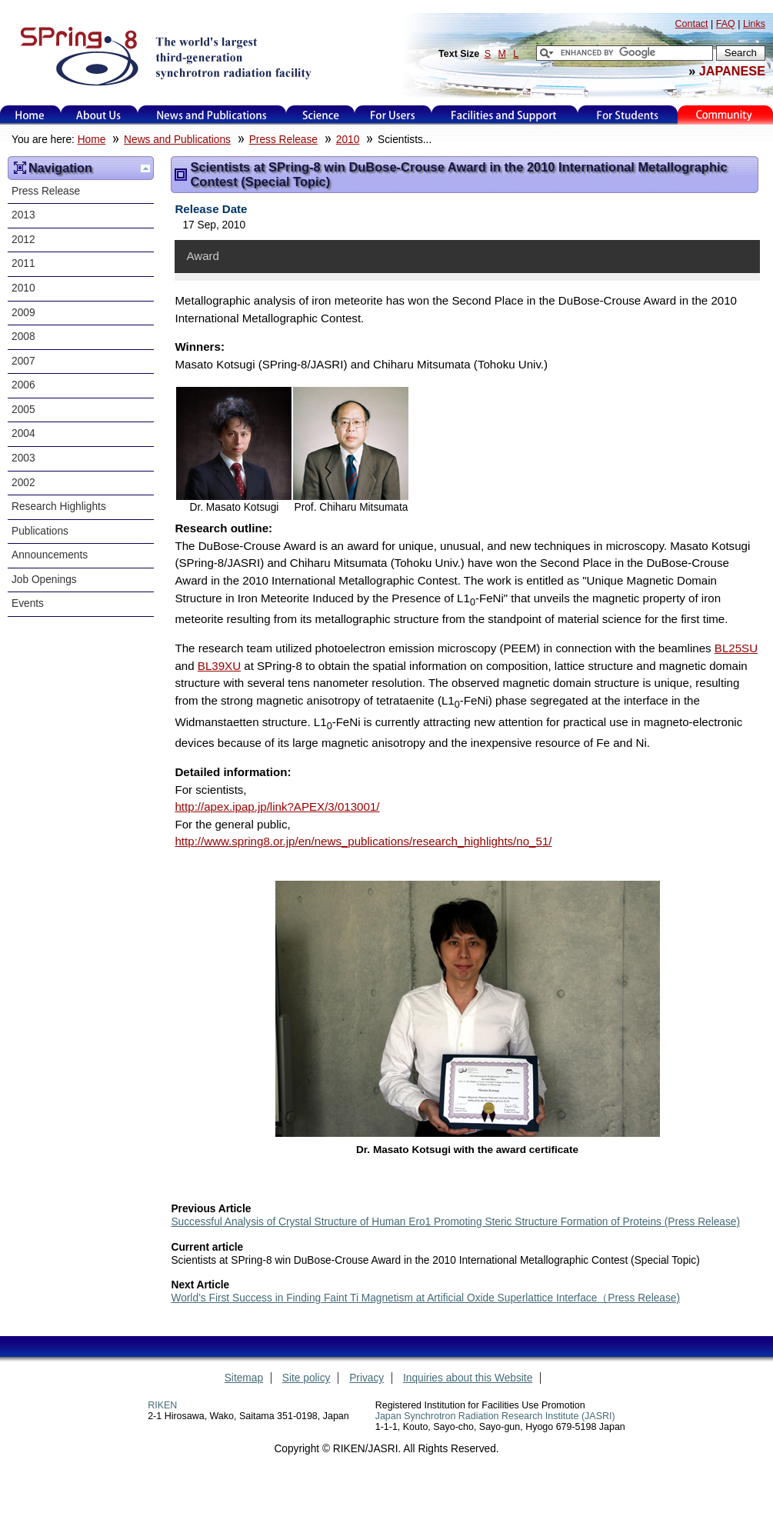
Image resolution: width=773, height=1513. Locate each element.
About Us (98, 115)
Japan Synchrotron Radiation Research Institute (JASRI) (495, 1416)
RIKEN (162, 1405)
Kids (725, 115)
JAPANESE (732, 71)
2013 (23, 215)
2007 (23, 361)
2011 (23, 263)
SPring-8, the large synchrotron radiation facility (164, 55)
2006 (23, 385)
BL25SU (736, 648)
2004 (23, 433)
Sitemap (244, 1378)
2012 (23, 239)
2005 (23, 409)
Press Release (283, 139)
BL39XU (219, 665)
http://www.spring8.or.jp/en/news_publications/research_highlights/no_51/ (363, 841)
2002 (23, 482)
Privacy (366, 1378)
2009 (23, 312)
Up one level (145, 168)
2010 (348, 139)
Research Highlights (59, 506)
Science (320, 115)
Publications (40, 531)
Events (28, 603)
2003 (23, 458)
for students (628, 115)
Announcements (50, 555)
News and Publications (211, 115)
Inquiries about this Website (467, 1378)
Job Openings (44, 579)
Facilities (504, 115)
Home (30, 115)
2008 (23, 336)
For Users (392, 115)
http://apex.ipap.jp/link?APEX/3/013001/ (277, 806)
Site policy (306, 1378)
